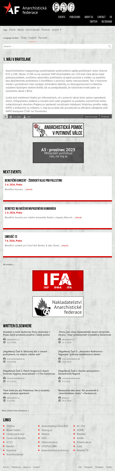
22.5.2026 (66, 342)
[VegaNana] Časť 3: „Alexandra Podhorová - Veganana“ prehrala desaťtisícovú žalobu (80, 353)
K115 (9, 442)
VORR (80, 430)
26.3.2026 (66, 400)
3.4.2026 (11, 400)
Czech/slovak (32, 29)
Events (61, 17)
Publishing (75, 17)
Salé (79, 446)
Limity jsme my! (15, 434)
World (20, 29)
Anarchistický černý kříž (55, 426)
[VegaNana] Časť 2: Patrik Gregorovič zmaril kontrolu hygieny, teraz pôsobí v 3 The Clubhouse (29, 372)
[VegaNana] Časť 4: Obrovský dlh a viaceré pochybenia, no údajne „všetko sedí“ (25, 353)
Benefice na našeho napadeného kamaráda (30, 208)
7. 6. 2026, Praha (13, 240)
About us (89, 17)
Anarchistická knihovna (55, 450)
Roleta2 (81, 434)
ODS (44, 438)
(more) (55, 29)
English (32, 37)
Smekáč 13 (11, 237)
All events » (8, 264)
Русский (42, 37)
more (29, 189)
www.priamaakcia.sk (16, 358)
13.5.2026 (66, 361)
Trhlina (10, 426)
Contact (101, 17)
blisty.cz (65, 397)
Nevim (10, 446)
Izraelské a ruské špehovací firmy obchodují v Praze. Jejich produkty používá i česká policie (26, 333)
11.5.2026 (11, 381)
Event (12, 29)
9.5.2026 (66, 381)
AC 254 (81, 426)
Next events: (12, 171)
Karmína (11, 450)
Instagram (107, 21)
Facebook (99, 467)
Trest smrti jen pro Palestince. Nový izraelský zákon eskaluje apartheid (26, 392)
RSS (80, 467)
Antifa (80, 438)
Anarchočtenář (14, 454)
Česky (24, 37)
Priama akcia (84, 442)
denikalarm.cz (13, 339)
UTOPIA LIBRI (49, 446)
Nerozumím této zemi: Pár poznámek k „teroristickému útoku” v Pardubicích (78, 392)
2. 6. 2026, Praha (13, 184)
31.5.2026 (11, 342)
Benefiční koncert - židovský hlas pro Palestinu (33, 180)
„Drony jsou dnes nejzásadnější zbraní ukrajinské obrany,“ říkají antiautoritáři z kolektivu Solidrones (84, 333)
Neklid (45, 434)
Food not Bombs (16, 438)
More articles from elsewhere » (15, 410)
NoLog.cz (47, 430)
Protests (45, 29)
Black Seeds (13, 430)
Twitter (93, 21)
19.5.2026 (11, 361)
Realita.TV (82, 450)
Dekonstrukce (49, 442)
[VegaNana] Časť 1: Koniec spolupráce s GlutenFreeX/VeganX (78, 372)
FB (111, 17)
